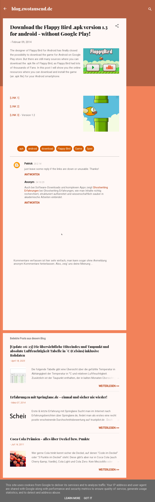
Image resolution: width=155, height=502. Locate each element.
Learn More (72, 498)
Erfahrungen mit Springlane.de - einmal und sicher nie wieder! (58, 397)
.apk (21, 148)
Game (78, 148)
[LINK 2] (14, 106)
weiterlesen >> (109, 386)
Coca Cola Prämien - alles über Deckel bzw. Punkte (50, 439)
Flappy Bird (64, 148)
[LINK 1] (14, 97)
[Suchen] (150, 9)
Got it (88, 498)
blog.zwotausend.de (31, 8)
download (47, 148)
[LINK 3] (14, 115)
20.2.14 (37, 163)
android (32, 148)
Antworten (31, 174)
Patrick (28, 163)
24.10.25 (40, 182)
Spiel (89, 148)
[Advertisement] (140, 72)
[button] (117, 26)
